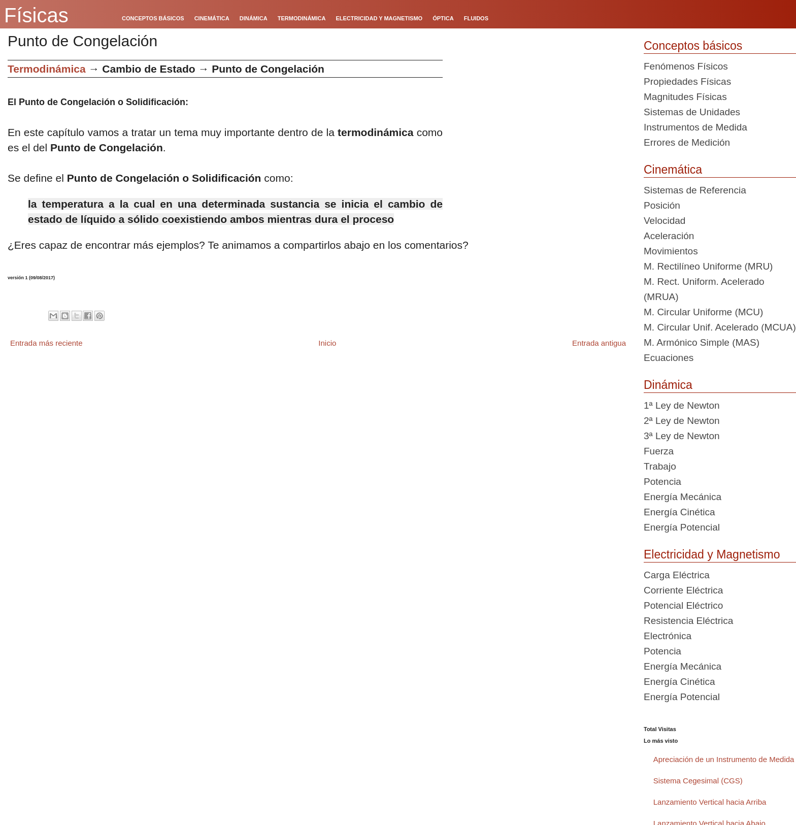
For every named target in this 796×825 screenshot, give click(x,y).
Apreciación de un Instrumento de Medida (723, 759)
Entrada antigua (599, 343)
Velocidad (664, 220)
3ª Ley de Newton (682, 436)
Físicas (36, 15)
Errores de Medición (687, 142)
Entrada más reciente (46, 343)
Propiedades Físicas (687, 81)
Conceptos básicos (693, 45)
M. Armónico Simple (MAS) (701, 342)
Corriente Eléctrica (683, 590)
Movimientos (671, 251)
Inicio (327, 343)
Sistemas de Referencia (695, 190)
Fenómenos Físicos (686, 66)
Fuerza (659, 451)
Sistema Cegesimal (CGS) (698, 780)
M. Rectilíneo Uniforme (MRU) (708, 266)
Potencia (662, 481)
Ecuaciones (668, 357)
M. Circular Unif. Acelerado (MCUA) (720, 327)
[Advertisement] (539, 131)
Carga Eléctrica (677, 575)
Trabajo (660, 466)
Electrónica (667, 636)
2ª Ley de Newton (682, 420)
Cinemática (673, 169)
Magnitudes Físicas (685, 96)
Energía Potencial (682, 527)
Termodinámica (47, 69)
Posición (662, 205)
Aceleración (669, 235)
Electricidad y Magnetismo (712, 554)
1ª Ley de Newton (682, 405)
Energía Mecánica (682, 496)
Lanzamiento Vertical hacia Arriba (710, 802)
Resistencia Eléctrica (688, 620)
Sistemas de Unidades (692, 112)
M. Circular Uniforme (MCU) (703, 312)
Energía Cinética (679, 512)
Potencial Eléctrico (683, 605)
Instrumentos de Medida (695, 127)
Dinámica (668, 384)
